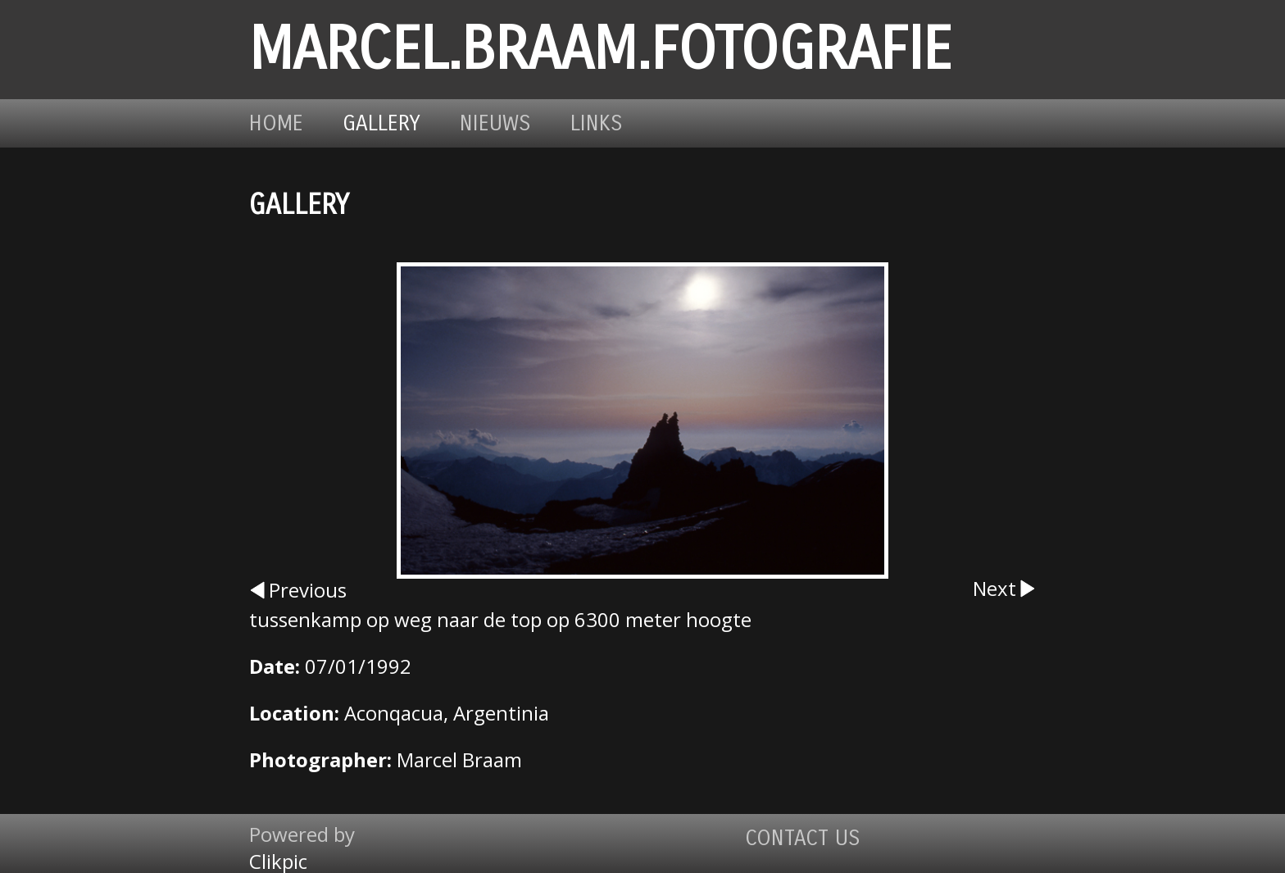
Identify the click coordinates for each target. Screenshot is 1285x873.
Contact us (802, 838)
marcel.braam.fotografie (600, 49)
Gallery (381, 123)
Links (596, 123)
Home (276, 123)
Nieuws (495, 123)
